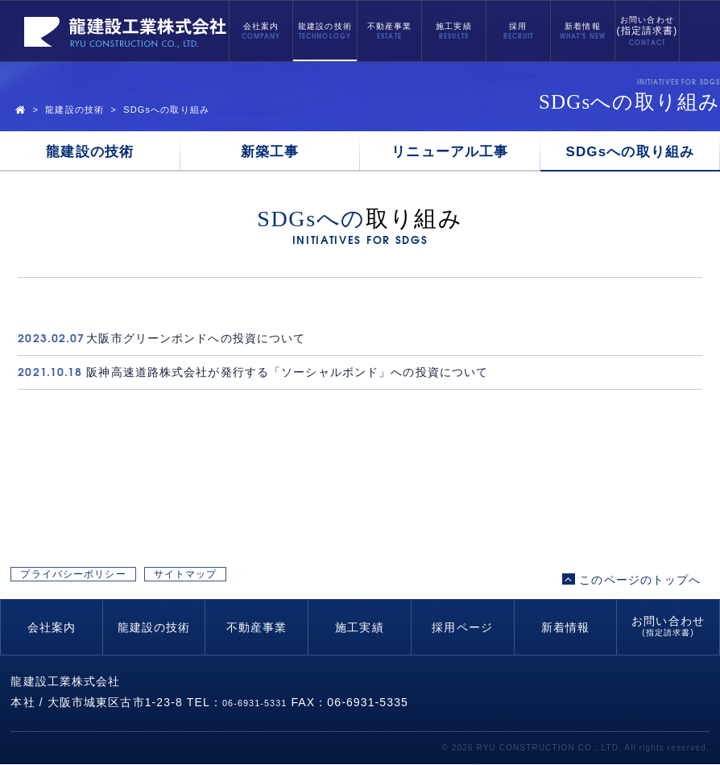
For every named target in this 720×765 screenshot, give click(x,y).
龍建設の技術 (325, 26)
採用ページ (462, 628)
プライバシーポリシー (112, 579)
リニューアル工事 (449, 151)
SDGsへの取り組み (630, 151)
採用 (518, 26)
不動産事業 (389, 26)
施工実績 (453, 26)
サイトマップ (300, 579)
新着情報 (582, 26)
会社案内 (261, 26)
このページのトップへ (631, 579)
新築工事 (270, 151)
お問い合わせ (647, 26)
